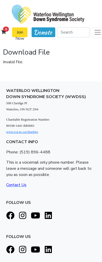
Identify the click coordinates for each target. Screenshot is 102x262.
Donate (43, 32)
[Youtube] (35, 215)
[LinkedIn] (48, 215)
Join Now (19, 33)
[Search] (73, 32)
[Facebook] (10, 215)
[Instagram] (22, 215)
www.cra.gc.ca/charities (22, 132)
